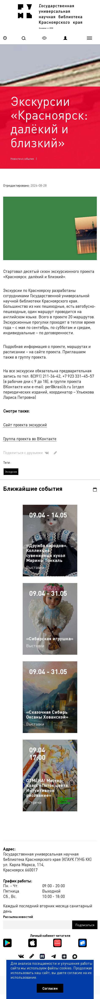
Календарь (95, 489)
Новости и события (22, 158)
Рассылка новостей (18, 917)
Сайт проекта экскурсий (25, 424)
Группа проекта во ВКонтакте (29, 438)
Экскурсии (11, 471)
